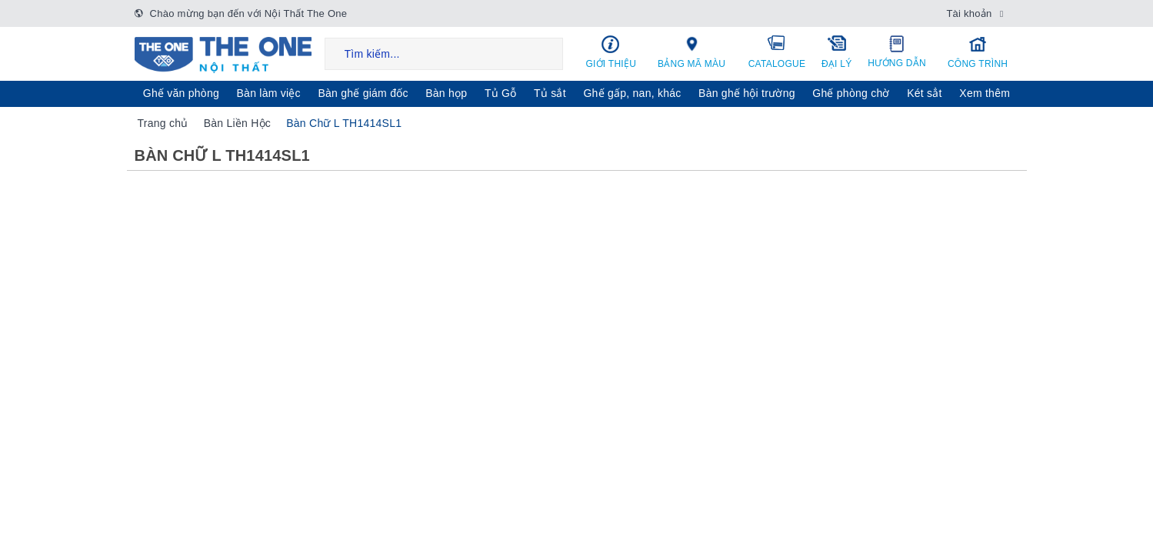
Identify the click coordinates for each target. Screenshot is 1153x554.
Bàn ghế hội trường (746, 93)
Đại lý (837, 51)
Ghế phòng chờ (850, 93)
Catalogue (777, 51)
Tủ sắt (550, 93)
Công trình (978, 52)
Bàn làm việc (269, 93)
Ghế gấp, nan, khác (632, 93)
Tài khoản (968, 13)
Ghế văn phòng (181, 93)
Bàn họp (446, 93)
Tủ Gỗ (501, 93)
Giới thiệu (611, 52)
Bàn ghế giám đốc (363, 93)
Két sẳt (924, 93)
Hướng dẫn (897, 51)
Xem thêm (984, 93)
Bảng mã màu (691, 51)
